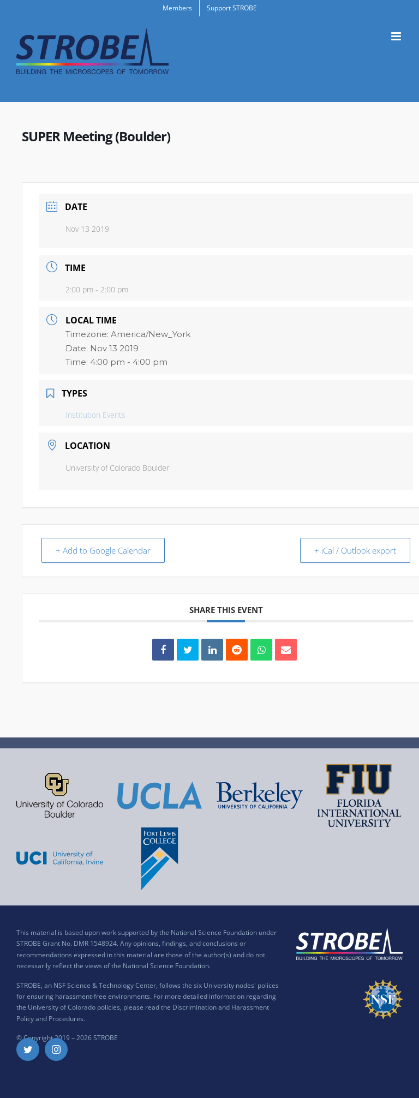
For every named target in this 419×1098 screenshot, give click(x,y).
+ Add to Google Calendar (104, 550)
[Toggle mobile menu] (397, 36)
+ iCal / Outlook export (353, 550)
